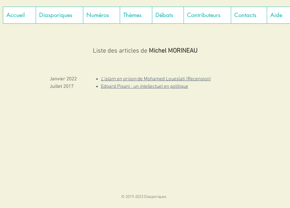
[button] (59, 15)
